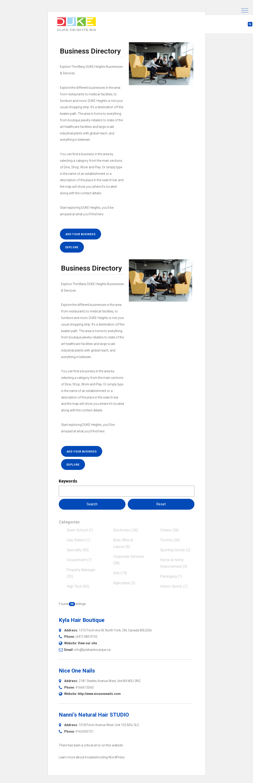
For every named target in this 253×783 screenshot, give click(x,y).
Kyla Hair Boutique (81, 620)
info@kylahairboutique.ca (92, 650)
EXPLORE (71, 247)
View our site (87, 643)
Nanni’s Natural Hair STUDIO (94, 715)
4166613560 (85, 687)
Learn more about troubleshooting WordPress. (92, 757)
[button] (245, 10)
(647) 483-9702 (86, 636)
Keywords (68, 481)
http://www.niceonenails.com (99, 694)
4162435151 (85, 731)
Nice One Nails (77, 671)
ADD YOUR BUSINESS (80, 234)
